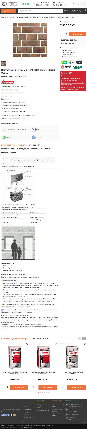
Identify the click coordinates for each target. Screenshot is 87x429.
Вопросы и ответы (43, 405)
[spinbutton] (64, 33)
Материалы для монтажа (27, 420)
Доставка (45, 148)
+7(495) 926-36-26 (10, 118)
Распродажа (65, 76)
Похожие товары (40, 338)
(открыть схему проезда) (75, 406)
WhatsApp (28, 4)
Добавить (71, 43)
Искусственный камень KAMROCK (44, 17)
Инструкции (23, 148)
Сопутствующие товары (14, 338)
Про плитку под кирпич (56, 414)
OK (14, 415)
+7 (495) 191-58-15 (20, 130)
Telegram (25, 4)
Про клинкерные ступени (57, 410)
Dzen (11, 415)
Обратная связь (8, 152)
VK (8, 415)
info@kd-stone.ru (73, 414)
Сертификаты (8, 148)
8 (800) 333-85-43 (73, 411)
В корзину (78, 34)
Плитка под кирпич (29, 409)
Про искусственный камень (58, 405)
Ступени (26, 414)
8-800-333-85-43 (22, 118)
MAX (2, 415)
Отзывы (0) (34, 145)
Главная (3, 17)
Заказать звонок (79, 4)
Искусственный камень (23, 17)
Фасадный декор (28, 417)
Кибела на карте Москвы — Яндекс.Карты (11, 409)
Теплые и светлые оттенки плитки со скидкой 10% (70, 79)
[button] (66, 33)
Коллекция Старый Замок (65, 17)
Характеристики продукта (13, 145)
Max (22, 4)
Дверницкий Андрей (27, 427)
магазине (31, 166)
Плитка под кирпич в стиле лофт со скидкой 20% (72, 84)
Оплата (34, 148)
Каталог (11, 17)
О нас (39, 407)
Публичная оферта (43, 410)
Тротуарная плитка (29, 412)
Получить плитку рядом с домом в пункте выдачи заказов (72, 88)
